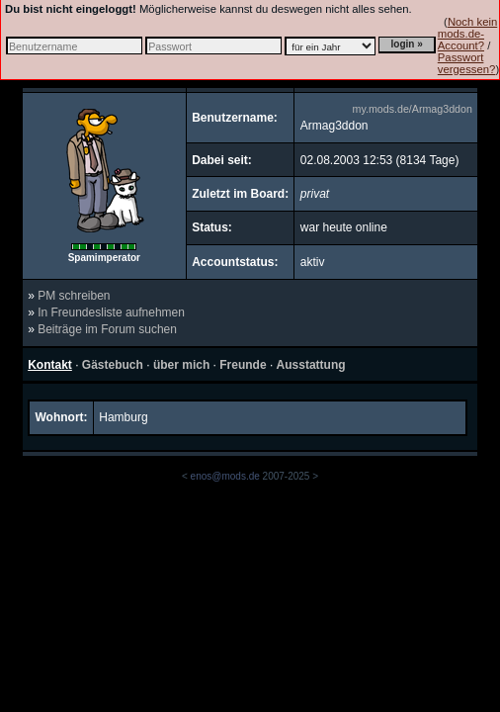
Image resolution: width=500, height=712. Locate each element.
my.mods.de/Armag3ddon (412, 109)
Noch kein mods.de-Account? (467, 33)
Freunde (242, 365)
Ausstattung (311, 365)
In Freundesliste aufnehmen (111, 312)
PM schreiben (74, 296)
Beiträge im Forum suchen (107, 329)
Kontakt (50, 365)
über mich (181, 365)
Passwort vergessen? (467, 63)
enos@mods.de (225, 476)
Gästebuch (112, 365)
